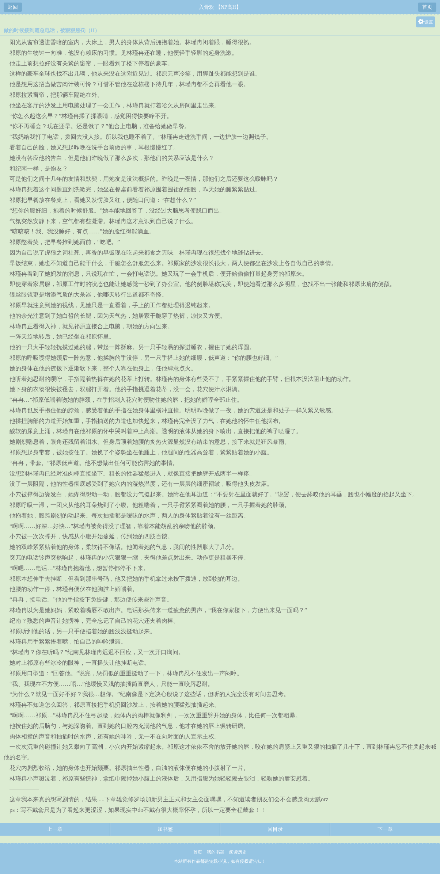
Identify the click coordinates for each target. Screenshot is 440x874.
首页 (427, 7)
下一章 (385, 829)
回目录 (275, 829)
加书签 (165, 829)
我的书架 (215, 852)
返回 (13, 7)
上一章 (54, 829)
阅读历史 (238, 852)
